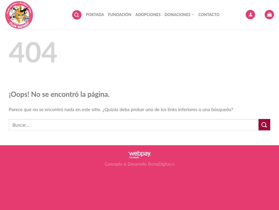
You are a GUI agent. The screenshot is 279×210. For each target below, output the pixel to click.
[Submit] (264, 124)
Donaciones (179, 14)
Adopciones (148, 14)
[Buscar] (77, 15)
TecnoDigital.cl (161, 164)
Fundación (119, 14)
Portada (95, 14)
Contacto (208, 14)
